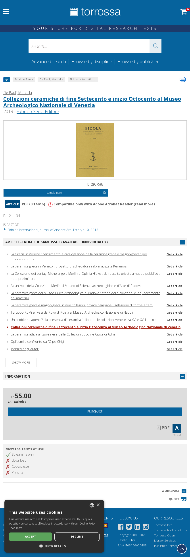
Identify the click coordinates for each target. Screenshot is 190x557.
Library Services (165, 540)
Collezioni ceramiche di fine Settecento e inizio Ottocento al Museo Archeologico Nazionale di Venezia (92, 102)
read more (144, 204)
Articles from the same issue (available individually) (56, 242)
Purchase (95, 411)
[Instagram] (146, 527)
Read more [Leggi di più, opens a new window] (16, 528)
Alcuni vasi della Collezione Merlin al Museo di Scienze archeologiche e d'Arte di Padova (76, 285)
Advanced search (48, 61)
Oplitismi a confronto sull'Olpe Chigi (37, 341)
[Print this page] (183, 79)
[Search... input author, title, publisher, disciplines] (95, 46)
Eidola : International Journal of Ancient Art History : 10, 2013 (50, 229)
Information (17, 376)
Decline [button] (77, 536)
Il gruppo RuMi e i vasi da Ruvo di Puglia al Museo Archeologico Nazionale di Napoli (72, 312)
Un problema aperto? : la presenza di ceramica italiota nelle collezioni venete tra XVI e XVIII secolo (84, 319)
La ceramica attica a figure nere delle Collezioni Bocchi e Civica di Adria (63, 334)
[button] (155, 46)
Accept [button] (30, 536)
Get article (174, 254)
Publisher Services (166, 546)
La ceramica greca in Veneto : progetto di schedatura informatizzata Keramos (69, 266)
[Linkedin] (137, 527)
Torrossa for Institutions (170, 530)
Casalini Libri (126, 540)
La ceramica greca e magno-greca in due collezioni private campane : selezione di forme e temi (82, 305)
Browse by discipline (92, 61)
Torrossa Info (163, 525)
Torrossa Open (164, 535)
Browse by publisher (138, 61)
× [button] (98, 505)
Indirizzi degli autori (25, 349)
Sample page (76, 193)
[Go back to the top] (182, 549)
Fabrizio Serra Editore (38, 111)
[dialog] (54, 526)
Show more (21, 362)
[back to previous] (6, 79)
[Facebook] (120, 527)
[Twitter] (129, 527)
